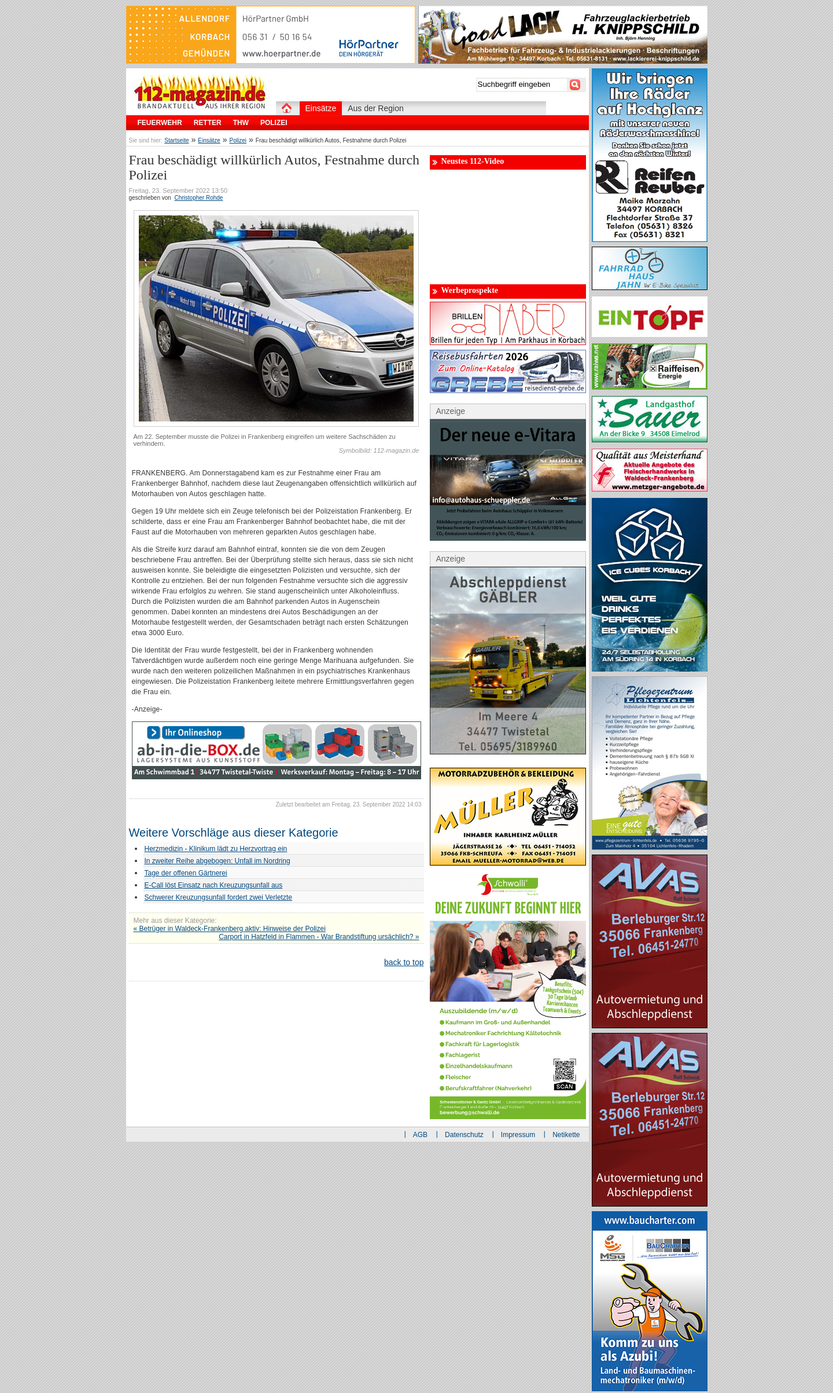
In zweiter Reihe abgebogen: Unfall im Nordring (217, 861)
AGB (420, 1135)
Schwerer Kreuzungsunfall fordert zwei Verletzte (218, 897)
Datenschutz (464, 1135)
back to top (404, 962)
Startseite (176, 140)
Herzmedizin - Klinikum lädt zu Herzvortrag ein (216, 849)
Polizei (238, 140)
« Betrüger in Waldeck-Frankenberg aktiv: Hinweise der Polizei (230, 929)
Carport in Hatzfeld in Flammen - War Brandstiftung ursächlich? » (319, 937)
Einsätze (209, 140)
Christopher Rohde (198, 198)
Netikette (566, 1135)
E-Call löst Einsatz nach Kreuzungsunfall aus (214, 885)
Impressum (518, 1135)
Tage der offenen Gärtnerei (186, 873)
